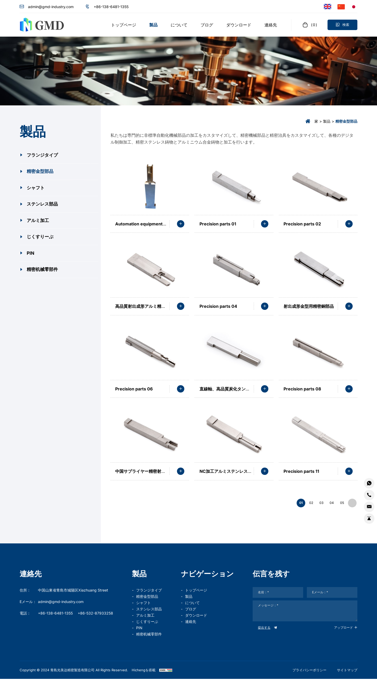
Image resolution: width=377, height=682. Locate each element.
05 (336, 504)
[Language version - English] (327, 6)
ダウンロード (196, 618)
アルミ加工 (145, 618)
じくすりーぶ (147, 624)
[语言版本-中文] (341, 6)
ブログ (190, 612)
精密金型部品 (147, 599)
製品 (326, 121)
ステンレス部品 (149, 612)
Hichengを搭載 (144, 673)
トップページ (196, 593)
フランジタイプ (149, 593)
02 (292, 504)
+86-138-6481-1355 (111, 6)
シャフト (143, 606)
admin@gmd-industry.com (51, 6)
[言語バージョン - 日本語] (353, 6)
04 (321, 504)
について (192, 606)
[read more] (180, 224)
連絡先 (190, 624)
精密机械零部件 (149, 637)
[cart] (309, 24)
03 (307, 504)
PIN (139, 631)
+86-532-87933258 (95, 616)
